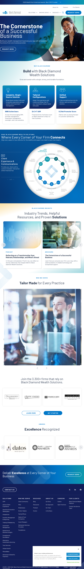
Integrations (6, 513)
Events (35, 509)
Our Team (48, 506)
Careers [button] (65, 7)
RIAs (19, 503)
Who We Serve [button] (44, 12)
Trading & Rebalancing (9, 521)
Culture (59, 500)
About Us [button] (55, 7)
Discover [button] (56, 12)
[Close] (78, 549)
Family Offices (22, 512)
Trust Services (6, 544)
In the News (49, 509)
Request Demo (73, 12)
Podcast (35, 506)
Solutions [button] (32, 12)
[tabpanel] (42, 38)
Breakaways (21, 506)
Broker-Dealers (22, 509)
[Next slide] (80, 245)
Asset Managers (22, 520)
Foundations (21, 528)
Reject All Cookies (73, 558)
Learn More (31, 411)
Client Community (23, 500)
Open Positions (62, 503)
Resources (36, 503)
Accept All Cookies (73, 554)
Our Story (48, 500)
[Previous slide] (3, 245)
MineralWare (6, 550)
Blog (34, 500)
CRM (4, 500)
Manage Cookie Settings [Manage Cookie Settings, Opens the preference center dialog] (73, 562)
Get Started (53, 411)
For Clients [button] (76, 7)
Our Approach (49, 503)
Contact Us (9, 488)
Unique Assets (7, 547)
